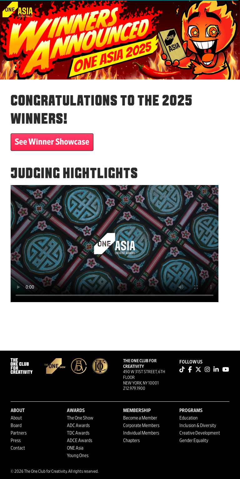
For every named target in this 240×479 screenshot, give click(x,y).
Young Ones (77, 455)
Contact (18, 448)
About (16, 417)
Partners (19, 432)
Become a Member (140, 417)
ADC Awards (78, 425)
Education (188, 417)
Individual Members (141, 432)
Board (16, 425)
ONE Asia (75, 448)
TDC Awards (78, 432)
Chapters (131, 440)
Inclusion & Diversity (197, 425)
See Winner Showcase (52, 142)
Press (16, 440)
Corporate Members (141, 425)
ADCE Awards (79, 440)
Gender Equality (193, 440)
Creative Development (199, 432)
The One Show (80, 417)
